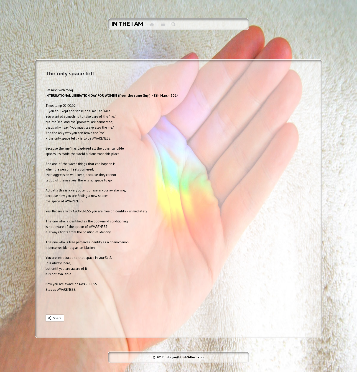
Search (173, 24)
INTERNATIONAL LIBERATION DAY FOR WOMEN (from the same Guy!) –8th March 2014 (112, 95)
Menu (163, 24)
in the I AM (127, 24)
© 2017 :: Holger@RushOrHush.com (178, 357)
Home (152, 24)
